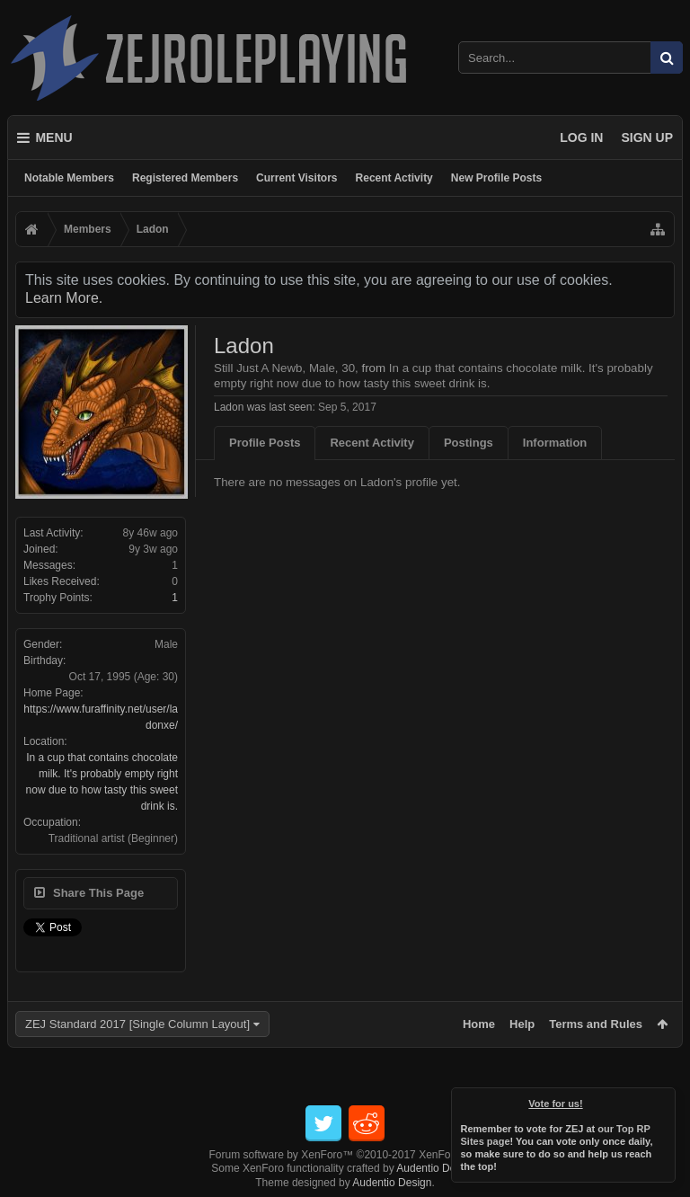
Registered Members (185, 178)
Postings (468, 442)
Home (479, 1024)
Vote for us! (556, 1103)
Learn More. (63, 298)
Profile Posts (264, 442)
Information (555, 442)
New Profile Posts (496, 178)
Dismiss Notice (663, 1100)
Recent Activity (394, 178)
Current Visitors (296, 178)
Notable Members (69, 178)
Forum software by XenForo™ (345, 1154)
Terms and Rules (595, 1024)
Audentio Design (435, 1168)
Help (522, 1024)
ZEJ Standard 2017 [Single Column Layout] (137, 1024)
